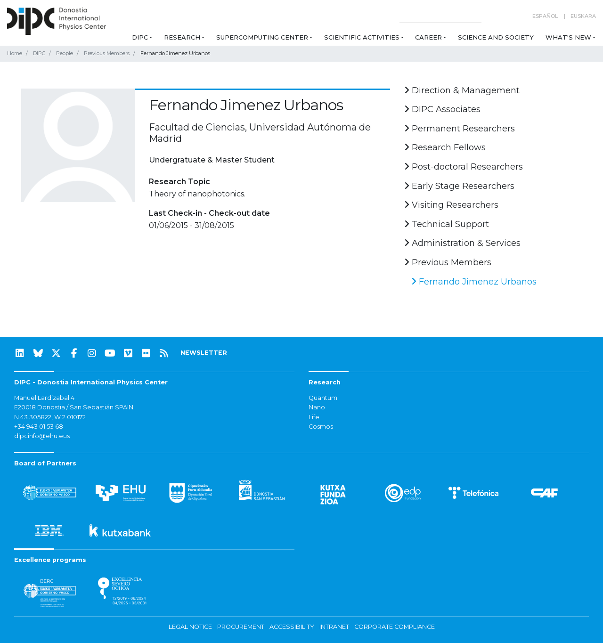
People (64, 53)
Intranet (334, 626)
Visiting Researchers (451, 205)
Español (545, 16)
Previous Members (107, 53)
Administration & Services (462, 243)
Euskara (583, 16)
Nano (317, 407)
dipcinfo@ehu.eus (42, 436)
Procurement (240, 626)
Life (314, 417)
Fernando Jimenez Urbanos (474, 282)
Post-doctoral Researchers (463, 167)
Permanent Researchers (459, 128)
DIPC (140, 37)
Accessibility (291, 626)
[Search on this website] (440, 16)
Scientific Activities (361, 37)
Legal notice (190, 626)
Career (428, 37)
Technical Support (446, 224)
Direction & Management (462, 90)
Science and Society (496, 37)
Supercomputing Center (262, 37)
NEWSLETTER (203, 352)
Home (14, 53)
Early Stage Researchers (459, 186)
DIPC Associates (442, 109)
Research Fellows (445, 147)
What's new (568, 37)
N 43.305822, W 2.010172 (50, 417)
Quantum (323, 397)
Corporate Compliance (394, 626)
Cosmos (321, 426)
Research (182, 37)
